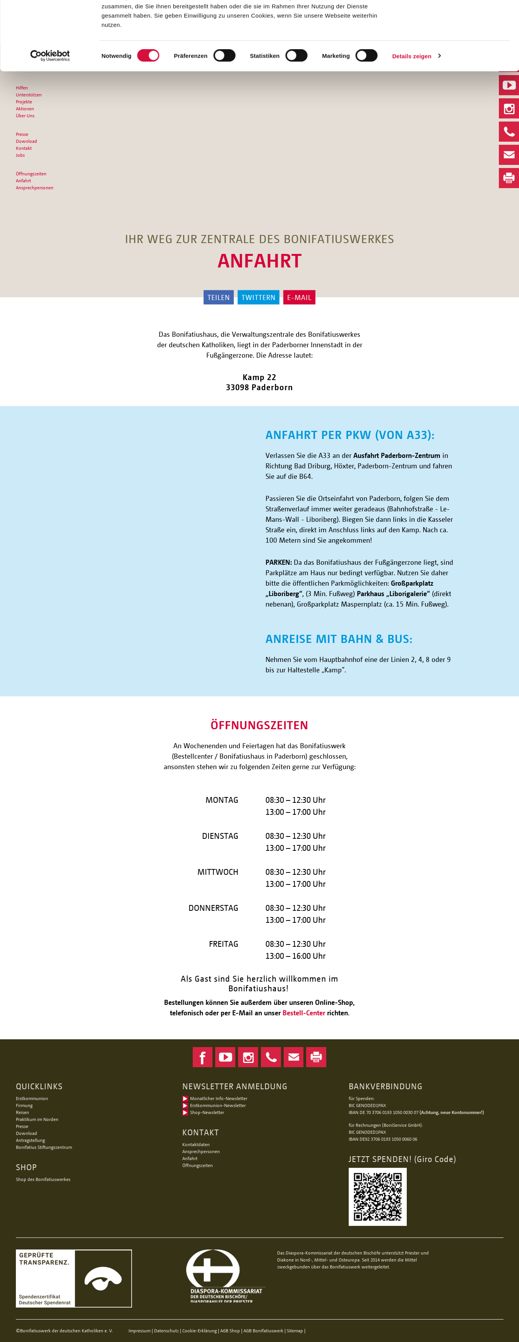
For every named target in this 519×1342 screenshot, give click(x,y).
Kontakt (24, 148)
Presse (22, 134)
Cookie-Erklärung (199, 1330)
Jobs (20, 155)
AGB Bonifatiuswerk (263, 1330)
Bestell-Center (304, 1012)
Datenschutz (166, 1330)
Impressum (139, 1330)
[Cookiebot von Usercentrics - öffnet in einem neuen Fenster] (50, 115)
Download (26, 141)
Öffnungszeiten (31, 174)
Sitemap (295, 1330)
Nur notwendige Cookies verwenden (454, 45)
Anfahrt (23, 180)
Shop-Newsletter (207, 1112)
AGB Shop (230, 1330)
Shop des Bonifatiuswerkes (43, 1179)
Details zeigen (411, 115)
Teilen (218, 297)
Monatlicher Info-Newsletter (218, 1098)
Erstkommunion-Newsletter (218, 1105)
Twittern (259, 297)
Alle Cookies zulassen (454, 19)
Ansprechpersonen (34, 187)
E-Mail (299, 297)
